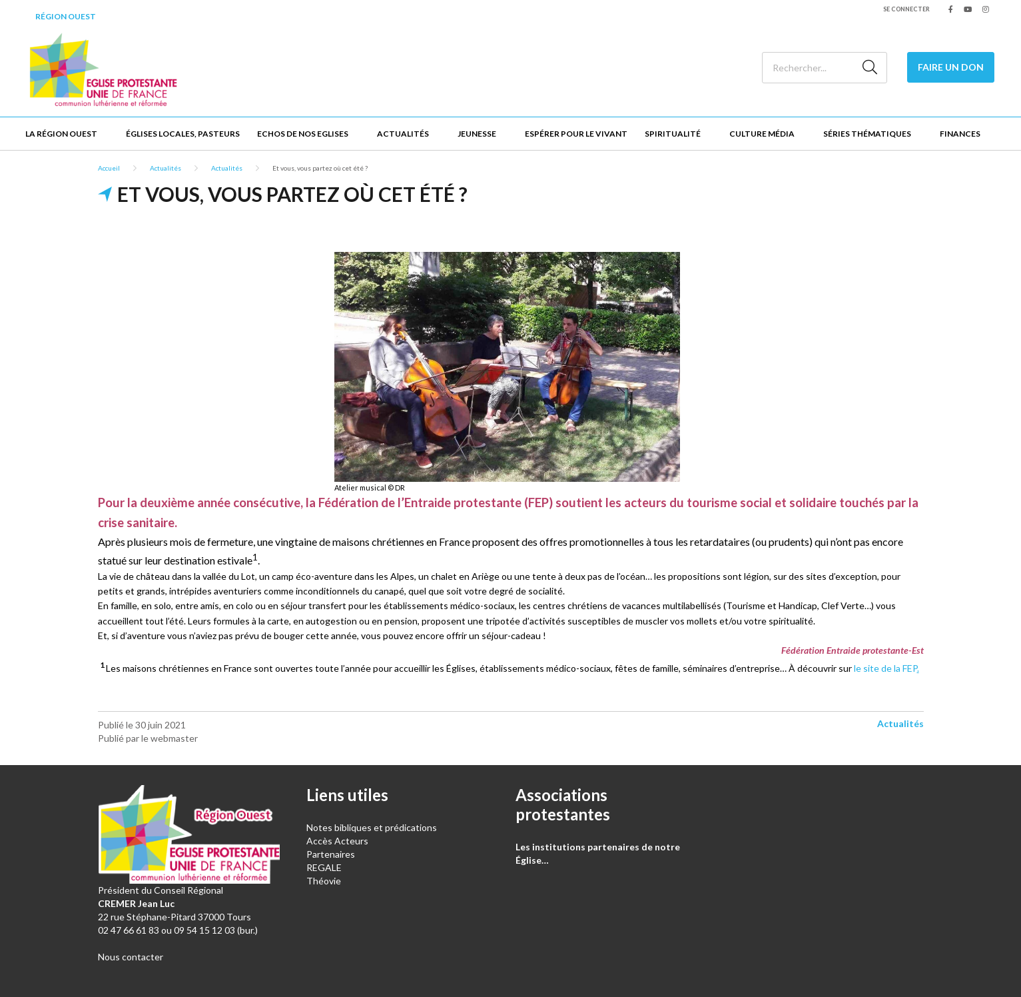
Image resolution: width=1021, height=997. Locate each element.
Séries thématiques (867, 134)
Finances (960, 134)
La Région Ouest (61, 134)
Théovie (323, 880)
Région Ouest (65, 16)
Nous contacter (130, 956)
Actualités (403, 134)
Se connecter (906, 9)
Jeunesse (477, 134)
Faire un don (951, 67)
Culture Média (762, 134)
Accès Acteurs (337, 840)
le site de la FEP (886, 668)
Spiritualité (673, 134)
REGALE (324, 867)
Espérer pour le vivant (576, 134)
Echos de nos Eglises (302, 134)
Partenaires (330, 854)
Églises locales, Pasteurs (183, 134)
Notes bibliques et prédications (371, 827)
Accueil (109, 168)
